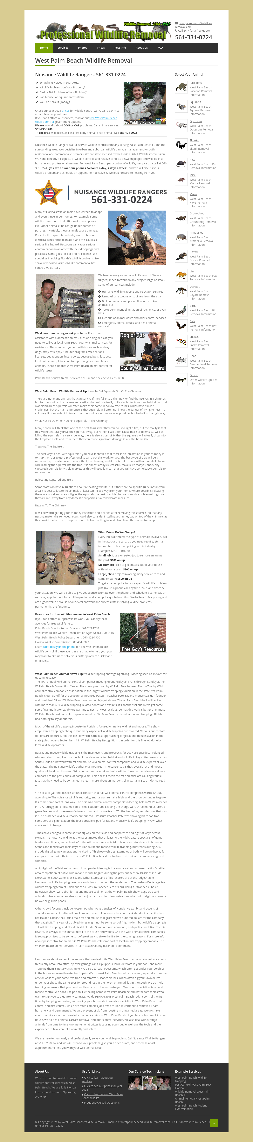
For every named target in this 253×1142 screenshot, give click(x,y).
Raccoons (196, 83)
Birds (193, 306)
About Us (142, 47)
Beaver (194, 252)
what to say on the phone (59, 647)
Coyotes (195, 286)
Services (63, 47)
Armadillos (196, 232)
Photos (82, 47)
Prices (101, 47)
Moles (193, 194)
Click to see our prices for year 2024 (102, 1087)
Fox (192, 271)
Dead (193, 356)
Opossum (196, 121)
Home (44, 47)
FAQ (160, 47)
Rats (192, 159)
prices (65, 110)
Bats (192, 321)
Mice (193, 175)
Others (194, 375)
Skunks (194, 140)
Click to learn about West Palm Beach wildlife (102, 1096)
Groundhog (197, 213)
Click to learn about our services (98, 1079)
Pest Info (120, 47)
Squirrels (195, 102)
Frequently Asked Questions (102, 1102)
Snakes (194, 337)
